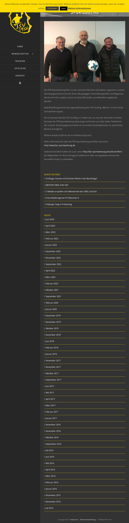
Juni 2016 (50, 456)
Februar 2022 (52, 283)
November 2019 (53, 322)
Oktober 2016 (52, 437)
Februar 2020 (52, 302)
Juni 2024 (50, 219)
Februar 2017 (52, 411)
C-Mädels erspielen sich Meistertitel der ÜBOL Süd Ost (71, 191)
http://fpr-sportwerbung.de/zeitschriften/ (102, 151)
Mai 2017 (50, 392)
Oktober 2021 (52, 290)
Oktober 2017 (52, 373)
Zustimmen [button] (52, 8)
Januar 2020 (51, 309)
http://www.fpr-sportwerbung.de (59, 145)
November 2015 (53, 501)
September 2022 (53, 264)
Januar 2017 (51, 418)
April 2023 (50, 225)
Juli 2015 (49, 508)
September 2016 (53, 444)
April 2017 (50, 399)
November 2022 (53, 257)
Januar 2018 (51, 354)
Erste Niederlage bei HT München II (62, 197)
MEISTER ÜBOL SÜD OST (57, 185)
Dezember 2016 (53, 424)
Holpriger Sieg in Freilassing (59, 204)
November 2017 (53, 367)
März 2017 (50, 405)
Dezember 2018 (53, 334)
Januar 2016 (51, 488)
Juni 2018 (50, 341)
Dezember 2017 (53, 360)
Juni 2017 (50, 386)
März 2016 (50, 476)
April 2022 (50, 270)
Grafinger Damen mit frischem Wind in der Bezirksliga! (71, 178)
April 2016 (50, 469)
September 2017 (53, 379)
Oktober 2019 (52, 328)
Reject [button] (63, 8)
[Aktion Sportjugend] (84, 51)
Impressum (74, 519)
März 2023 (50, 232)
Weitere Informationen (79, 8)
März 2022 (50, 277)
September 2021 (53, 296)
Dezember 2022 (53, 251)
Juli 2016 (49, 450)
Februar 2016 (52, 482)
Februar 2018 (52, 347)
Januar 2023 (51, 245)
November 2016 (53, 431)
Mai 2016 (50, 463)
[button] (20, 83)
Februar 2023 (52, 238)
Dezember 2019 (53, 315)
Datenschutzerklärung (88, 519)
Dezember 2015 (53, 495)
